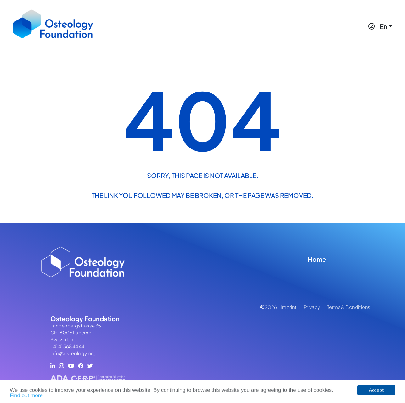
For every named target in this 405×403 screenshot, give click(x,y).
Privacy (312, 307)
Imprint (289, 307)
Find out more (26, 396)
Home (317, 259)
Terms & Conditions (348, 307)
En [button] (383, 26)
